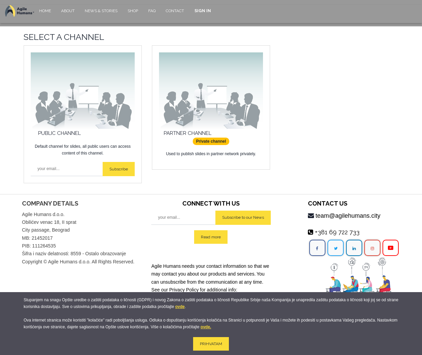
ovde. (206, 327)
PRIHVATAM (211, 343)
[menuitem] (45, 14)
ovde (180, 306)
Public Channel (59, 133)
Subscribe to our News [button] (243, 217)
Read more (211, 237)
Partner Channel (187, 133)
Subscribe (118, 169)
